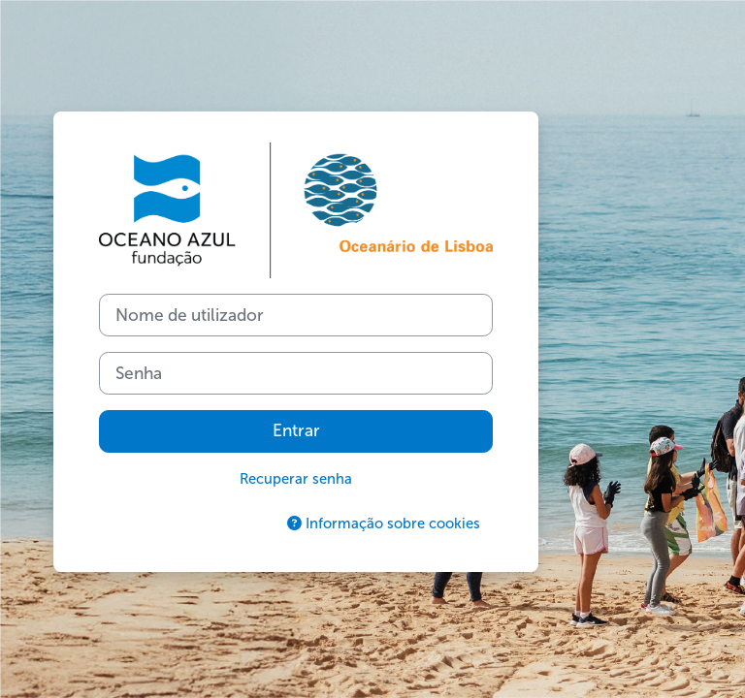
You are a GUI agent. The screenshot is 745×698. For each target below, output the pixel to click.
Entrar (296, 431)
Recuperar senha (296, 479)
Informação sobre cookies (383, 523)
